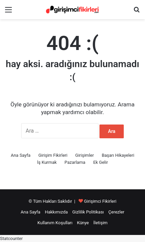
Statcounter (11, 238)
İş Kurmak (47, 162)
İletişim (100, 222)
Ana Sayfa (20, 155)
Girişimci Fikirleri (100, 201)
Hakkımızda (56, 211)
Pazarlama (74, 162)
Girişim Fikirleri (52, 155)
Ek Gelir (100, 162)
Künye (83, 222)
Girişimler (84, 155)
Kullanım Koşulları (54, 222)
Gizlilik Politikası (88, 211)
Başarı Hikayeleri (118, 155)
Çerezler (116, 211)
